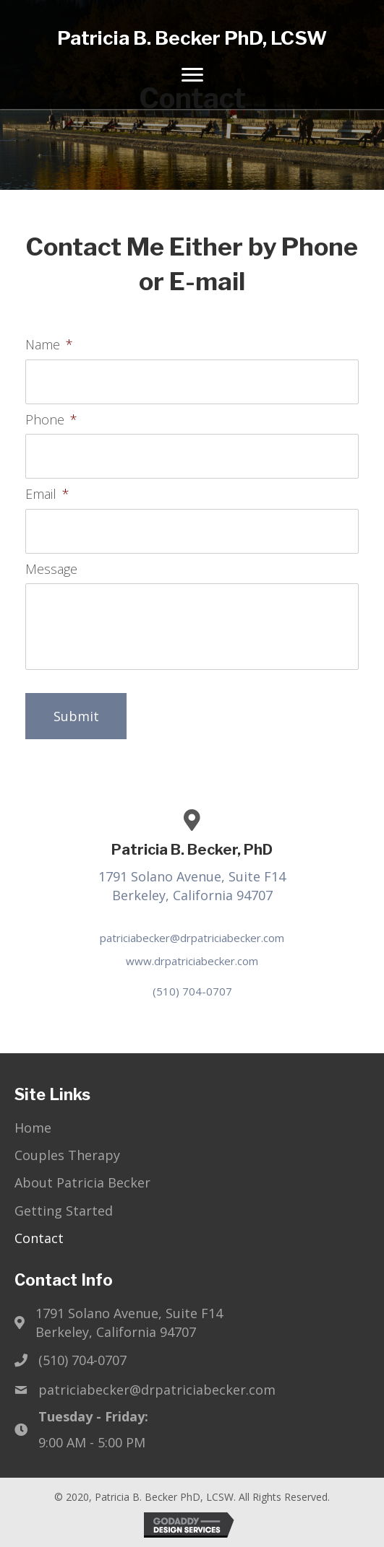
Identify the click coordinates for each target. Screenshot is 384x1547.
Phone (51, 419)
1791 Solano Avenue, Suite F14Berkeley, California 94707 (129, 1322)
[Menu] (192, 75)
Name (49, 344)
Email (47, 494)
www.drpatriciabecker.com (192, 961)
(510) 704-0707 (192, 991)
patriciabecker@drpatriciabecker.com (192, 938)
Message (51, 569)
